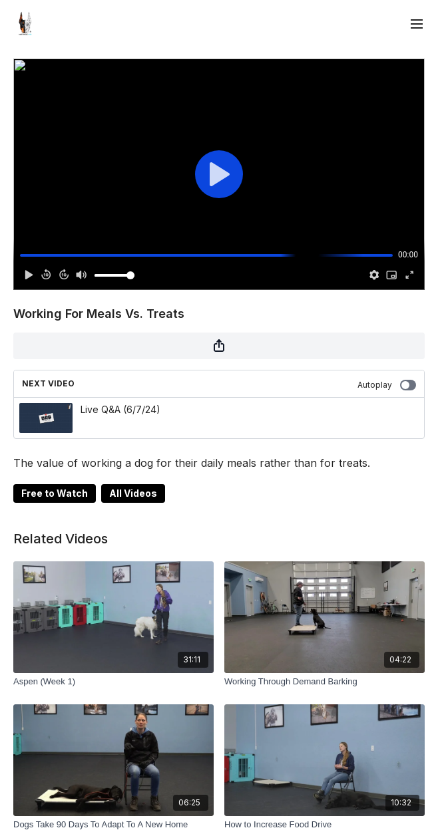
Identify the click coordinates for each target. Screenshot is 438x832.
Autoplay (386, 385)
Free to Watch (54, 493)
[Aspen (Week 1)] (113, 681)
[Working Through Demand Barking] (324, 681)
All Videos (133, 493)
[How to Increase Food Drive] (324, 824)
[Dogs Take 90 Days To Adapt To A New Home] (113, 824)
